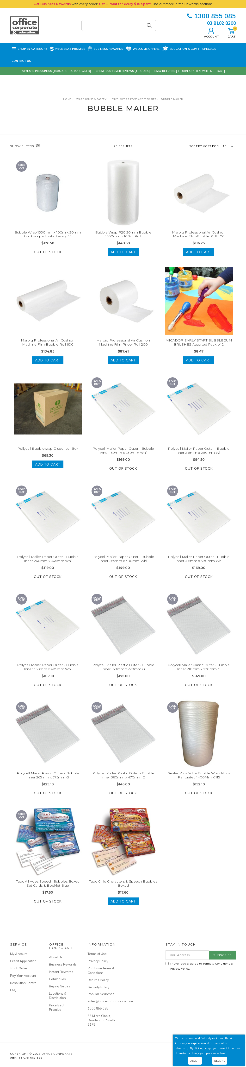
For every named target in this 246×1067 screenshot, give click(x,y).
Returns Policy (98, 980)
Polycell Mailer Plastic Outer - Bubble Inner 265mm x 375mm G (48, 779)
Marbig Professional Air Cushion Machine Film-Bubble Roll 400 (199, 234)
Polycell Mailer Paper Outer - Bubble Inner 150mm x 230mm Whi (123, 454)
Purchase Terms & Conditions (101, 970)
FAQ (13, 990)
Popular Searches (101, 994)
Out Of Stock (48, 252)
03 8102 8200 (221, 23)
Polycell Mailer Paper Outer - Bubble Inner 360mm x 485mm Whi (48, 671)
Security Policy (98, 987)
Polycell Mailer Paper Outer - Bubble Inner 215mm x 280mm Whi (198, 454)
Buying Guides (59, 986)
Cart (231, 32)
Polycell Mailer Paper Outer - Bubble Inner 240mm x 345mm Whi (48, 563)
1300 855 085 (211, 16)
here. (223, 1053)
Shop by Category (29, 48)
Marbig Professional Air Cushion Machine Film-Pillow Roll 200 (123, 346)
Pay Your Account (23, 976)
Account (211, 32)
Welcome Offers (143, 48)
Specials (209, 49)
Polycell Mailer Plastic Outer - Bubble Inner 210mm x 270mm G (199, 671)
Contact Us (21, 61)
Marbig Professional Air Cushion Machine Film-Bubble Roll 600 (47, 346)
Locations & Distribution (57, 995)
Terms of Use (97, 954)
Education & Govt (180, 48)
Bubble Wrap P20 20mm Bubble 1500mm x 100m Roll (123, 234)
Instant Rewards (61, 972)
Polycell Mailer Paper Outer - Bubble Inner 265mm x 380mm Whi (123, 563)
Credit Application (23, 961)
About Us (55, 957)
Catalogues (57, 979)
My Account (18, 954)
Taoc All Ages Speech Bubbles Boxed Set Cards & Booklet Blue (48, 887)
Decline (219, 1060)
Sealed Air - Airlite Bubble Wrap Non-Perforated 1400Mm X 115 (199, 779)
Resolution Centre (23, 983)
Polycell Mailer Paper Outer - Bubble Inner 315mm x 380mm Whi (198, 563)
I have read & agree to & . (199, 966)
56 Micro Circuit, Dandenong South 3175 (101, 1020)
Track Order (18, 968)
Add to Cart (123, 252)
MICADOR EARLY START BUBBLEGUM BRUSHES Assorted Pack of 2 (199, 346)
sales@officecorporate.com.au (102, 1001)
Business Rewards (105, 48)
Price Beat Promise (67, 48)
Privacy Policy (98, 961)
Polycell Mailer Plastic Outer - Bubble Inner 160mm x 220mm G (123, 671)
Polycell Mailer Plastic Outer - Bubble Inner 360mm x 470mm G (123, 779)
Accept (195, 1060)
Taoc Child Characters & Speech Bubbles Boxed (123, 887)
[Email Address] (187, 955)
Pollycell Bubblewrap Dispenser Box (47, 452)
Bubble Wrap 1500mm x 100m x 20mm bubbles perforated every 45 (47, 234)
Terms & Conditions (216, 963)
